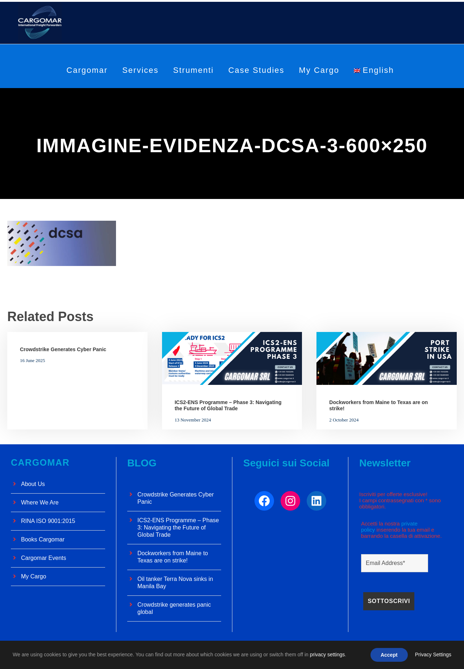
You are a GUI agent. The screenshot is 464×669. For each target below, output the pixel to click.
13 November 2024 (193, 420)
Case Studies (256, 70)
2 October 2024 (344, 420)
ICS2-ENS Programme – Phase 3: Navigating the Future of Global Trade (228, 405)
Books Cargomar (43, 540)
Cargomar (87, 70)
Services (140, 70)
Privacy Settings (433, 654)
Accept (389, 655)
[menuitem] (374, 75)
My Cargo (319, 70)
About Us (33, 485)
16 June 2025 (32, 360)
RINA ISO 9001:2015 (48, 522)
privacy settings (327, 654)
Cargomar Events (43, 559)
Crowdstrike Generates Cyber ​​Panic (63, 349)
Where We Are (40, 503)
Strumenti (193, 70)
